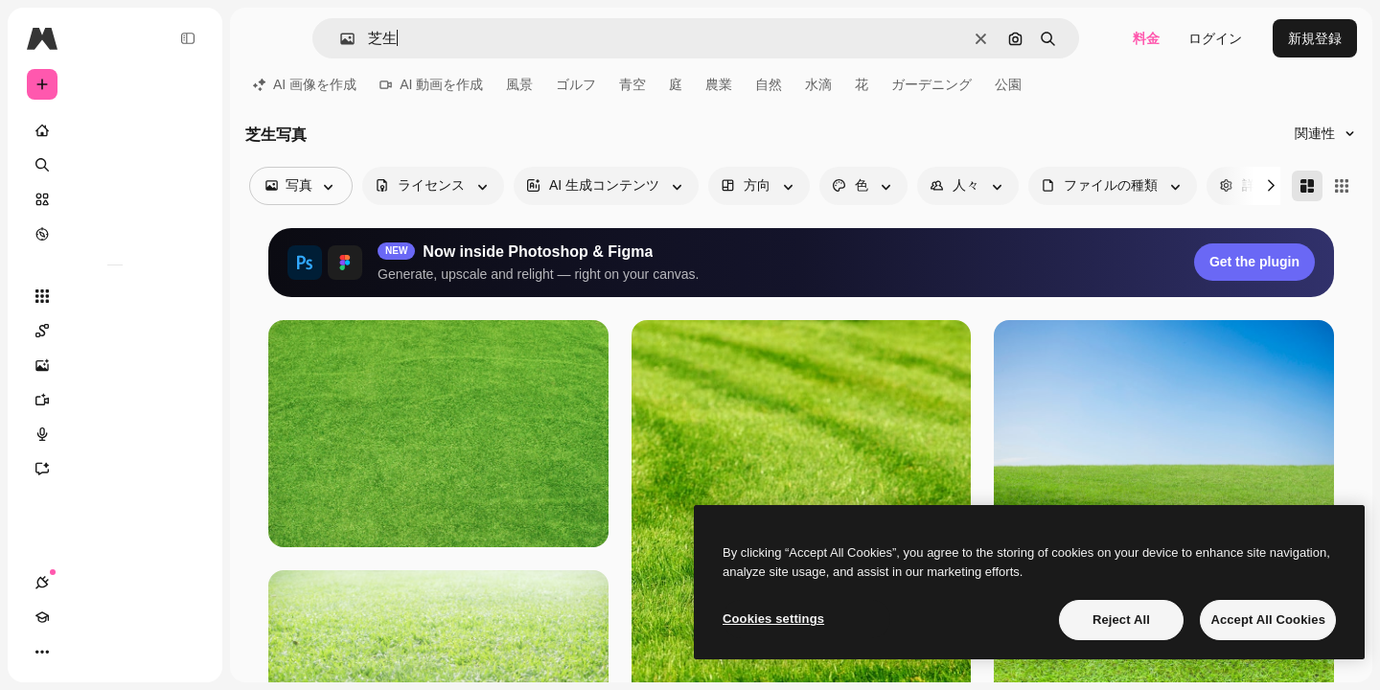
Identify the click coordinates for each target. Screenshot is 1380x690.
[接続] (42, 651)
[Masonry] (1307, 186)
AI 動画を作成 (431, 84)
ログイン (1215, 38)
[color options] (863, 186)
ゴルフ (576, 84)
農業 (718, 84)
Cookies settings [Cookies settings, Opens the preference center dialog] (773, 618)
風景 (519, 84)
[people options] (968, 186)
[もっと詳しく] (115, 233)
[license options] (433, 186)
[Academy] (76, 651)
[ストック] (115, 199)
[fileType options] (1112, 186)
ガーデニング (931, 84)
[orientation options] (759, 186)
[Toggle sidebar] (187, 38)
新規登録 (1315, 38)
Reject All (1121, 619)
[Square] (1341, 186)
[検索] (115, 165)
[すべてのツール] (115, 296)
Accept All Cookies (1267, 619)
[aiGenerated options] (606, 186)
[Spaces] (115, 330)
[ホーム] (115, 130)
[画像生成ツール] (115, 365)
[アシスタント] (115, 468)
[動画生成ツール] (115, 399)
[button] (339, 39)
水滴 (818, 84)
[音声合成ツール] (115, 434)
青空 (632, 84)
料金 (1146, 38)
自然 (768, 84)
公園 (1008, 84)
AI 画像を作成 (304, 84)
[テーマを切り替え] (111, 651)
